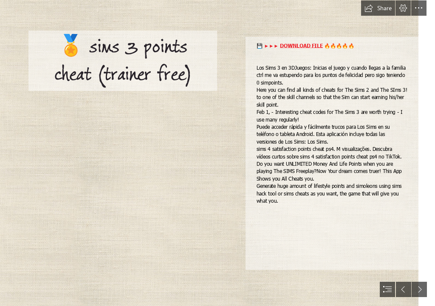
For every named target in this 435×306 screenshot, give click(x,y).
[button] (378, 8)
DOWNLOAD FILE (301, 45)
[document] (217, 153)
